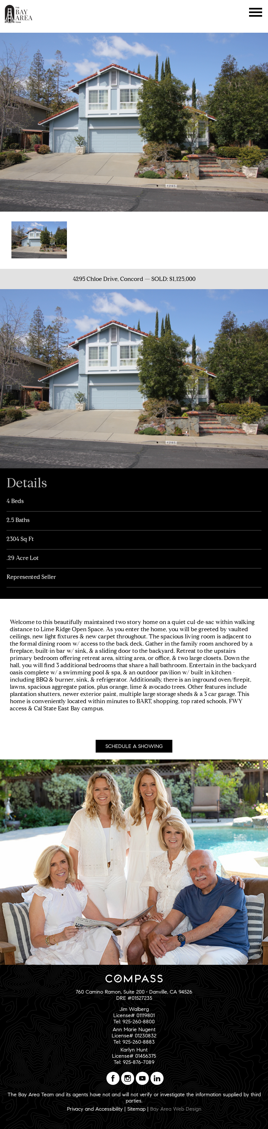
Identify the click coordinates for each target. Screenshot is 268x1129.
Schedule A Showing (134, 746)
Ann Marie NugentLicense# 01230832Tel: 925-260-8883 (134, 1035)
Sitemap (136, 1109)
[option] (39, 239)
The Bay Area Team (19, 14)
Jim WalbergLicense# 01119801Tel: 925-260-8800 (134, 1015)
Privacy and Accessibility (95, 1109)
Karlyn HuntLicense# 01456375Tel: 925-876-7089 (134, 1056)
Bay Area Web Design (175, 1109)
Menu (255, 12)
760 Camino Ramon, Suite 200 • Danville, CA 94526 (134, 992)
